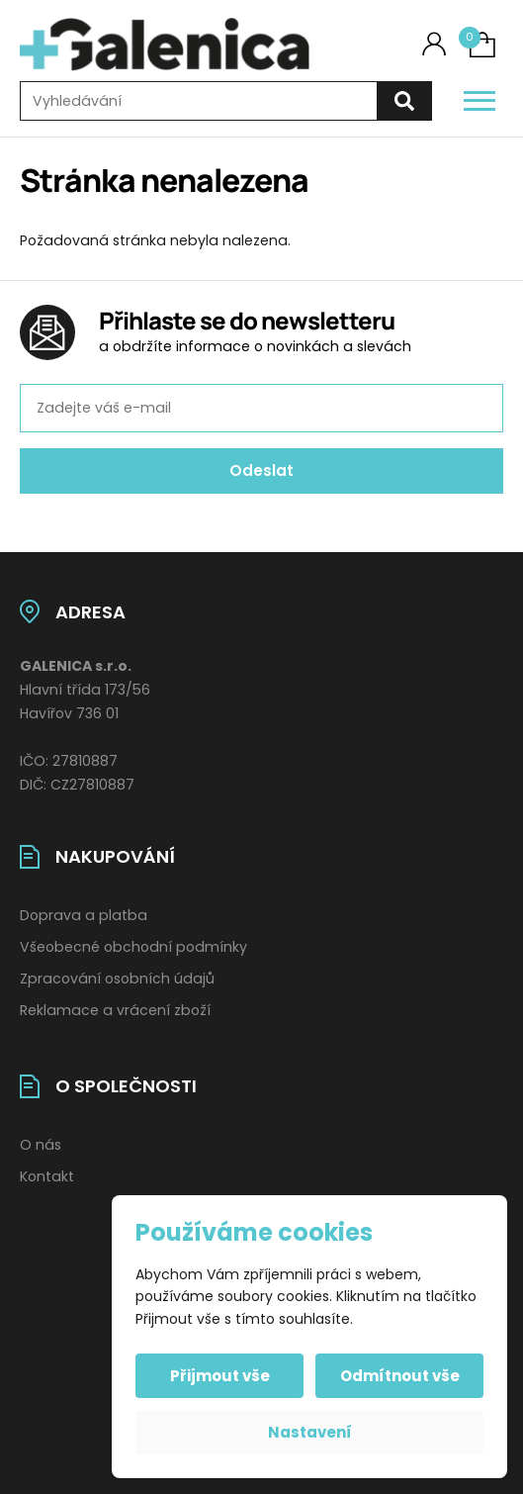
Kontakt (47, 1176)
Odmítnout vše (400, 1375)
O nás (40, 1145)
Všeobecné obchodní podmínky (133, 947)
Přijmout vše (220, 1375)
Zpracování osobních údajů (117, 978)
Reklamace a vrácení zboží (115, 1010)
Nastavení (310, 1432)
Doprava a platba (83, 915)
